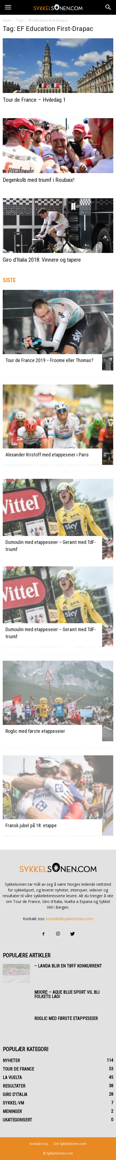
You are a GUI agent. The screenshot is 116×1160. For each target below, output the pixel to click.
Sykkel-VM (13, 1103)
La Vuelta (12, 1077)
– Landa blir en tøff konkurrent (68, 966)
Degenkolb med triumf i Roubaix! (39, 180)
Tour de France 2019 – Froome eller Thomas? (49, 360)
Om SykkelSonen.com (69, 1143)
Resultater (14, 1086)
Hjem (7, 20)
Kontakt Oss (39, 1143)
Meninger (12, 1111)
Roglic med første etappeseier (35, 731)
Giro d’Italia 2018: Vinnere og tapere (42, 260)
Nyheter (11, 1060)
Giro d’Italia (15, 1094)
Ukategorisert (17, 1120)
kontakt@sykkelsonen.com (69, 918)
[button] (108, 7)
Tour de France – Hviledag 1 (34, 100)
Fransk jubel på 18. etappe (31, 825)
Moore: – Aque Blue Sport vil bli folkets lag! (66, 994)
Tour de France (18, 1069)
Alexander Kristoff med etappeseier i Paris (47, 454)
